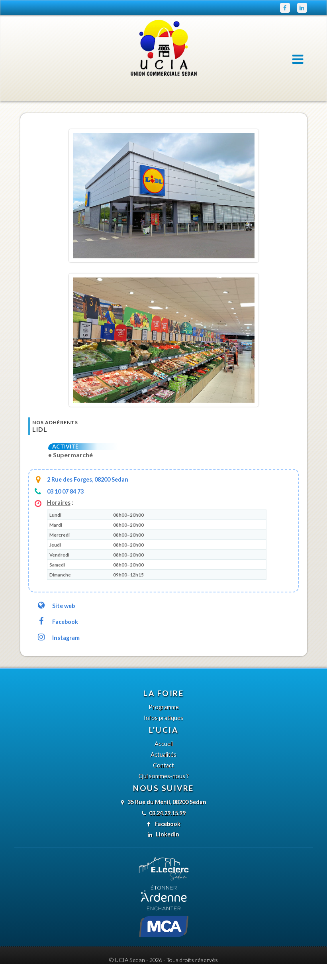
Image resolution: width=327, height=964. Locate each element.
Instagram (58, 619)
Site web (55, 587)
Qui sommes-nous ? (164, 757)
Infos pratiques (163, 699)
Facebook (57, 603)
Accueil (164, 725)
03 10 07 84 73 (65, 473)
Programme (164, 688)
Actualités (163, 736)
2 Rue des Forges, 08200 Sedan (87, 461)
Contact (163, 747)
